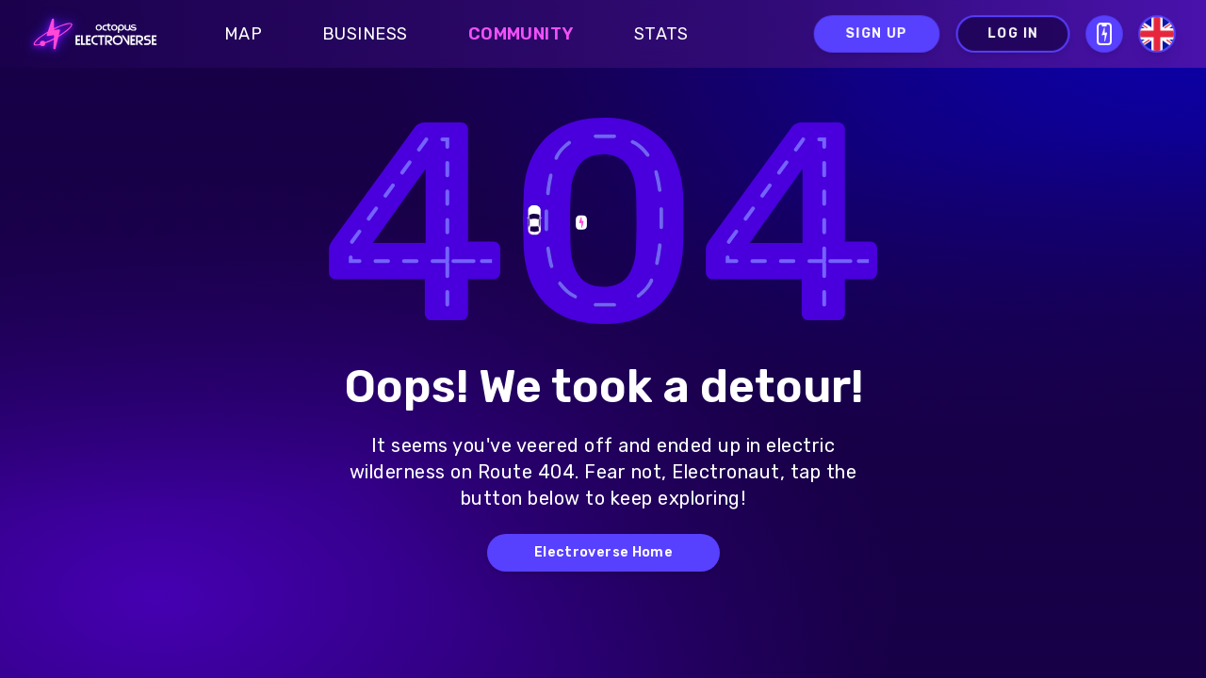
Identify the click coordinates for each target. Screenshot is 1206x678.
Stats (661, 34)
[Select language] (1157, 34)
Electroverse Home (603, 552)
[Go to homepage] (89, 34)
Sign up (876, 33)
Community (521, 34)
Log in (1012, 33)
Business (365, 34)
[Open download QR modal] (1104, 34)
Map (243, 34)
